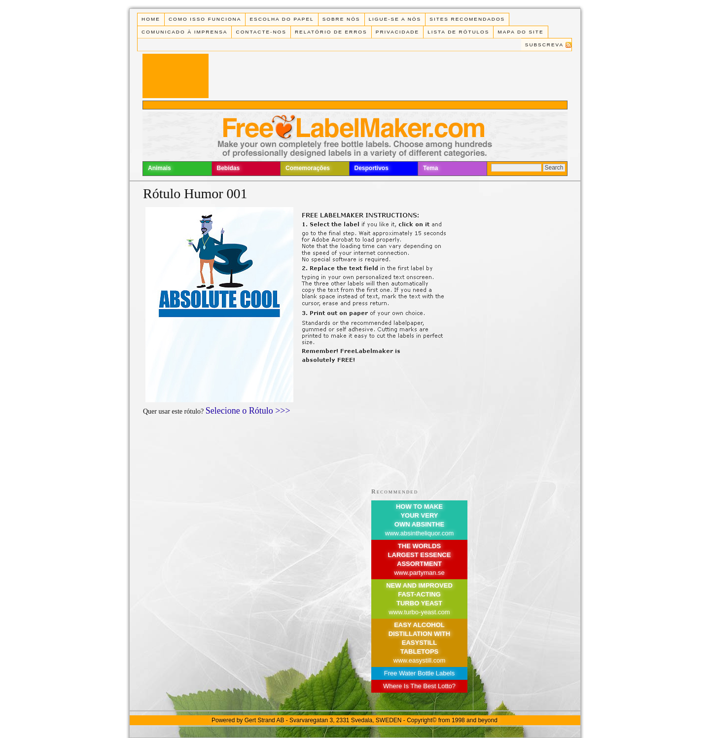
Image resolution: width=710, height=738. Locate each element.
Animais (159, 168)
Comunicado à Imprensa (184, 32)
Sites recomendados (467, 19)
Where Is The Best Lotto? (419, 686)
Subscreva (544, 44)
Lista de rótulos (458, 32)
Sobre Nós (341, 19)
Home (151, 19)
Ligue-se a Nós (395, 19)
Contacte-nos (261, 32)
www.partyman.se (419, 572)
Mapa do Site (521, 32)
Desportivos (372, 168)
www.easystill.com (419, 660)
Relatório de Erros (331, 32)
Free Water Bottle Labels (419, 673)
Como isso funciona (205, 19)
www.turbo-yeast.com (419, 612)
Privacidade (397, 32)
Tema (430, 168)
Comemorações (307, 168)
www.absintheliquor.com (419, 533)
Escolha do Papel (281, 19)
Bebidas (228, 168)
